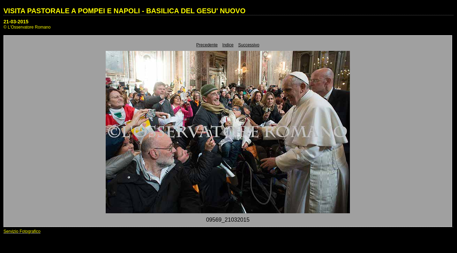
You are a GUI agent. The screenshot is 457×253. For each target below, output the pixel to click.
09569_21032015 (228, 220)
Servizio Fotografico (21, 231)
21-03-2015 (16, 21)
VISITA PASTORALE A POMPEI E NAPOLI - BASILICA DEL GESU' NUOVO (124, 11)
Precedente (207, 45)
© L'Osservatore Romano (27, 27)
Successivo (249, 45)
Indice (227, 45)
